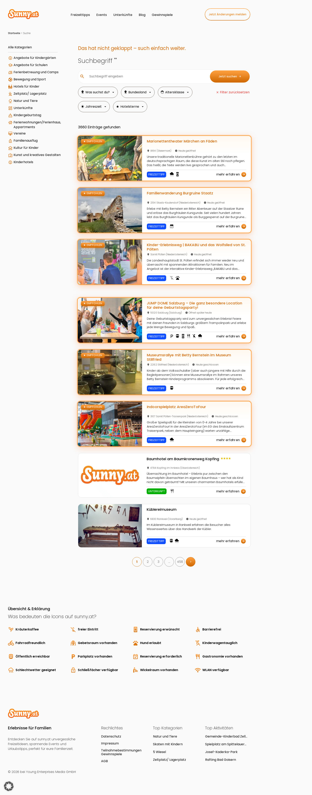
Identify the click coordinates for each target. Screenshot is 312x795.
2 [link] (148, 561)
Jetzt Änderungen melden (227, 14)
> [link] (191, 561)
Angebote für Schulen (31, 65)
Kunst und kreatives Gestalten (37, 155)
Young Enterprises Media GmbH (51, 772)
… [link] (169, 561)
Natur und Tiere (26, 100)
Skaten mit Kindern (168, 744)
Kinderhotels (23, 162)
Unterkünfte (23, 108)
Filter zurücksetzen (235, 92)
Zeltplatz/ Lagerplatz (30, 93)
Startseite (14, 33)
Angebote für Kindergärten (35, 58)
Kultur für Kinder (26, 147)
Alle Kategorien (20, 47)
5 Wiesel (159, 752)
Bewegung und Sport (30, 79)
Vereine (20, 133)
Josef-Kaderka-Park (221, 752)
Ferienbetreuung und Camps (36, 72)
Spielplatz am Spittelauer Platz (225, 744)
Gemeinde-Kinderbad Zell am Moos (225, 736)
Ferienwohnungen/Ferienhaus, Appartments (37, 124)
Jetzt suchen (229, 76)
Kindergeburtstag (27, 115)
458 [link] (180, 561)
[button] (9, 786)
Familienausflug (26, 140)
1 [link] (136, 561)
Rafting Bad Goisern (220, 760)
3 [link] (158, 561)
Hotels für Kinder (26, 86)
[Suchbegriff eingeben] (146, 76)
